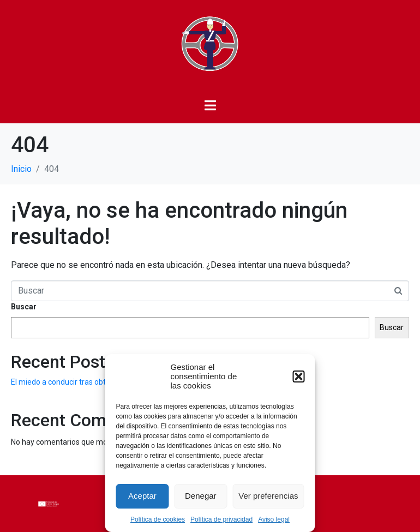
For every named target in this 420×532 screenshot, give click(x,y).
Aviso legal (274, 519)
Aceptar (142, 495)
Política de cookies (157, 519)
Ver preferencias (268, 495)
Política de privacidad (221, 519)
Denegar (201, 495)
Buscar (24, 306)
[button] (298, 376)
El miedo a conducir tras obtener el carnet (82, 382)
